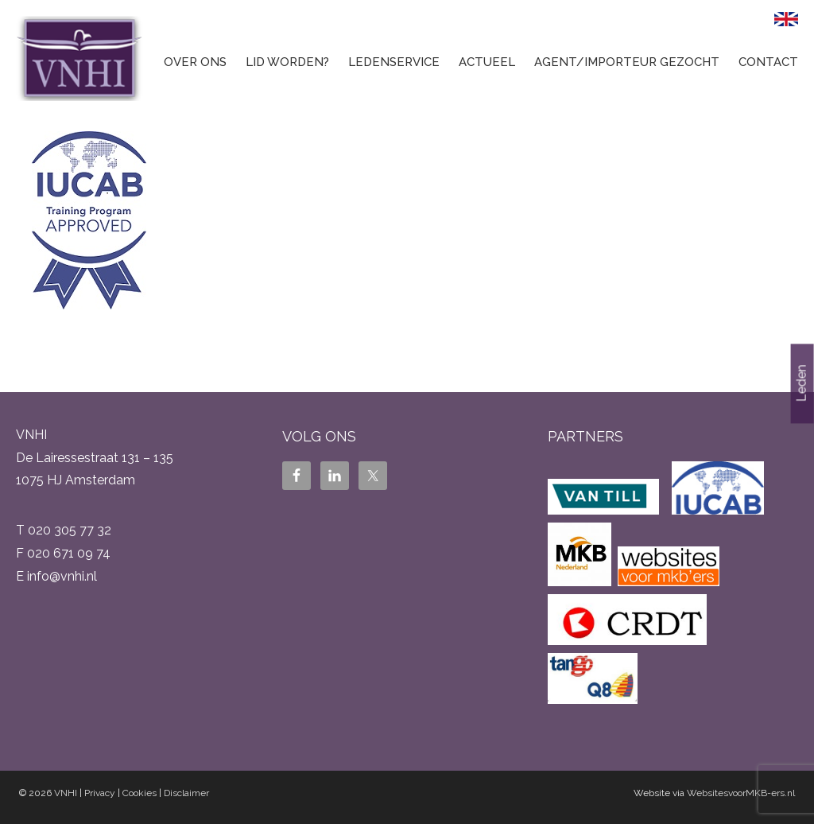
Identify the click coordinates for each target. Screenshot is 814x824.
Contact (768, 62)
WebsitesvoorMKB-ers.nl (741, 793)
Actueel (487, 62)
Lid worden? (287, 62)
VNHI (65, 793)
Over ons (195, 62)
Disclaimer (186, 793)
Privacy (99, 793)
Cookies (139, 793)
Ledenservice (394, 62)
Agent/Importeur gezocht (626, 62)
